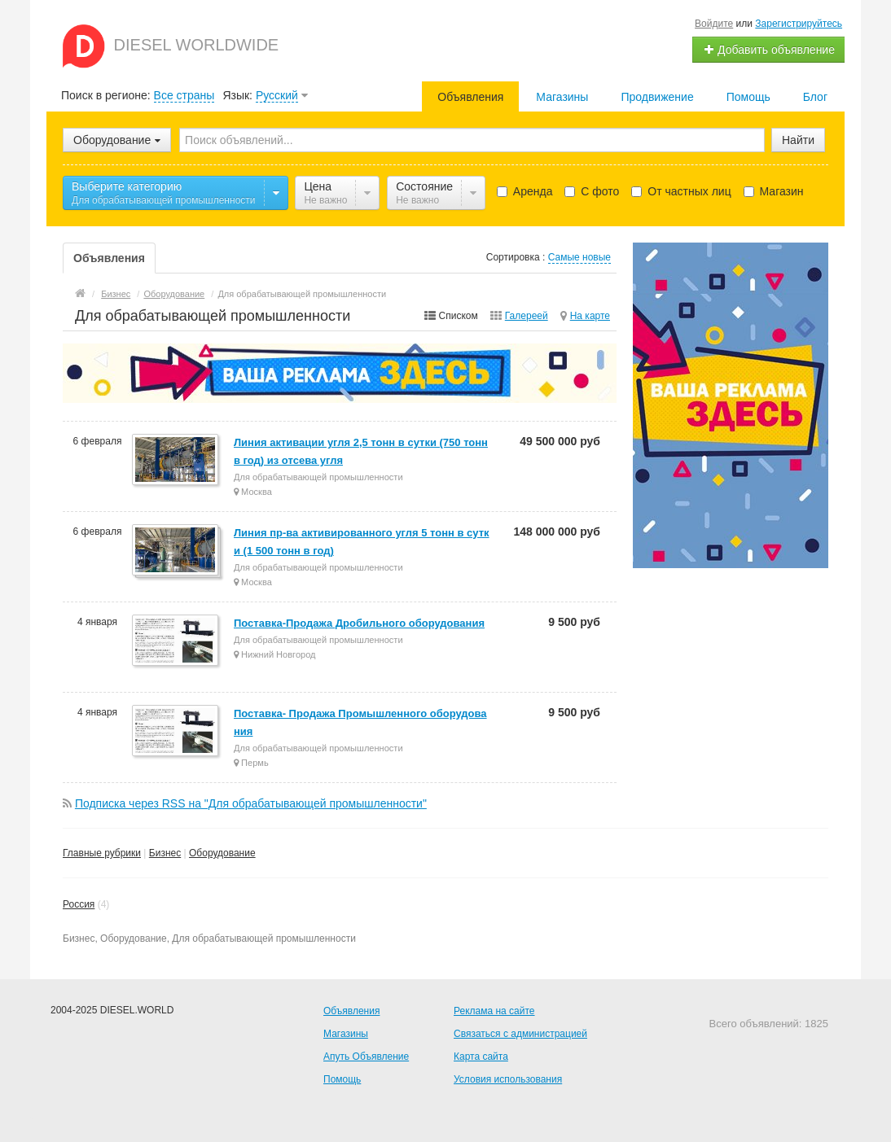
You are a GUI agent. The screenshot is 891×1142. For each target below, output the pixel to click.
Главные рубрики (102, 853)
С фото (591, 191)
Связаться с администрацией (520, 1033)
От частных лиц (681, 191)
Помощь (748, 96)
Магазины (562, 96)
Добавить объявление (769, 49)
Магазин (774, 191)
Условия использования (508, 1079)
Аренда (525, 191)
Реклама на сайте (494, 1011)
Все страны (184, 95)
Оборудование (222, 853)
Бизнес (165, 853)
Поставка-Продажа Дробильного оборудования (359, 623)
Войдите (714, 23)
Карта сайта (481, 1056)
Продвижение (657, 96)
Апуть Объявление (366, 1056)
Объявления (470, 96)
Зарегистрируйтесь (798, 23)
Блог (815, 96)
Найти (798, 140)
